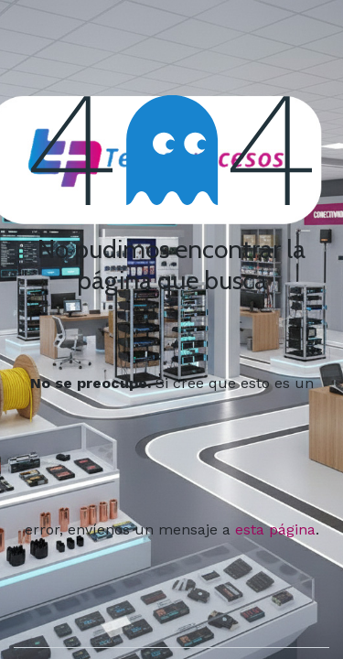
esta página (275, 529)
